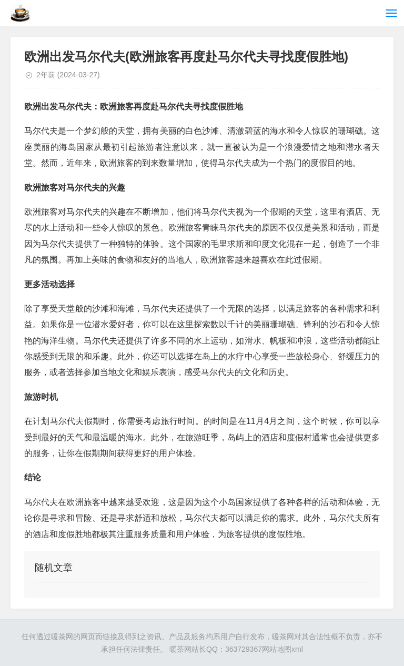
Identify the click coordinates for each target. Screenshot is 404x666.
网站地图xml (282, 649)
